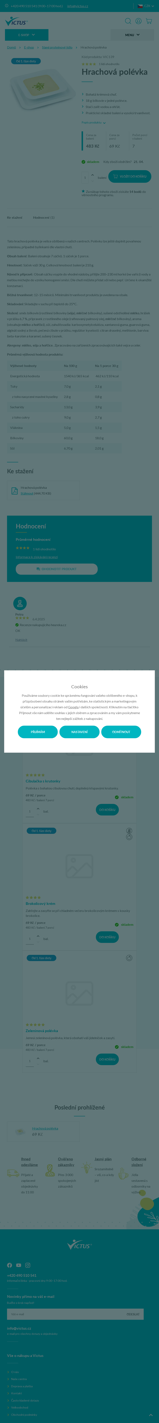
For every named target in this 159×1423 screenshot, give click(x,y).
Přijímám (38, 732)
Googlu (73, 707)
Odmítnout (121, 732)
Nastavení (79, 732)
